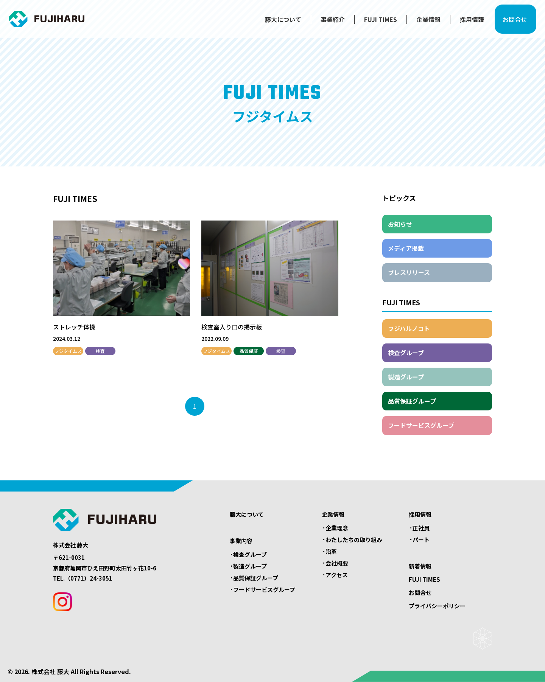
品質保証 (249, 351)
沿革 (331, 551)
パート (421, 540)
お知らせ (400, 223)
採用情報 (465, 21)
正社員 (421, 528)
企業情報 (421, 21)
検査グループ (406, 352)
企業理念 (336, 528)
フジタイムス (68, 351)
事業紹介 (325, 21)
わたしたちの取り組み (353, 540)
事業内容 (241, 541)
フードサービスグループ (421, 425)
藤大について (276, 21)
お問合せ (512, 21)
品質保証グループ (412, 400)
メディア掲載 (406, 248)
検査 (100, 351)
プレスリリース (409, 272)
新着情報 (420, 566)
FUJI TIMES (373, 21)
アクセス (336, 575)
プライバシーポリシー (437, 606)
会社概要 (336, 563)
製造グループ (406, 376)
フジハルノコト (409, 328)
